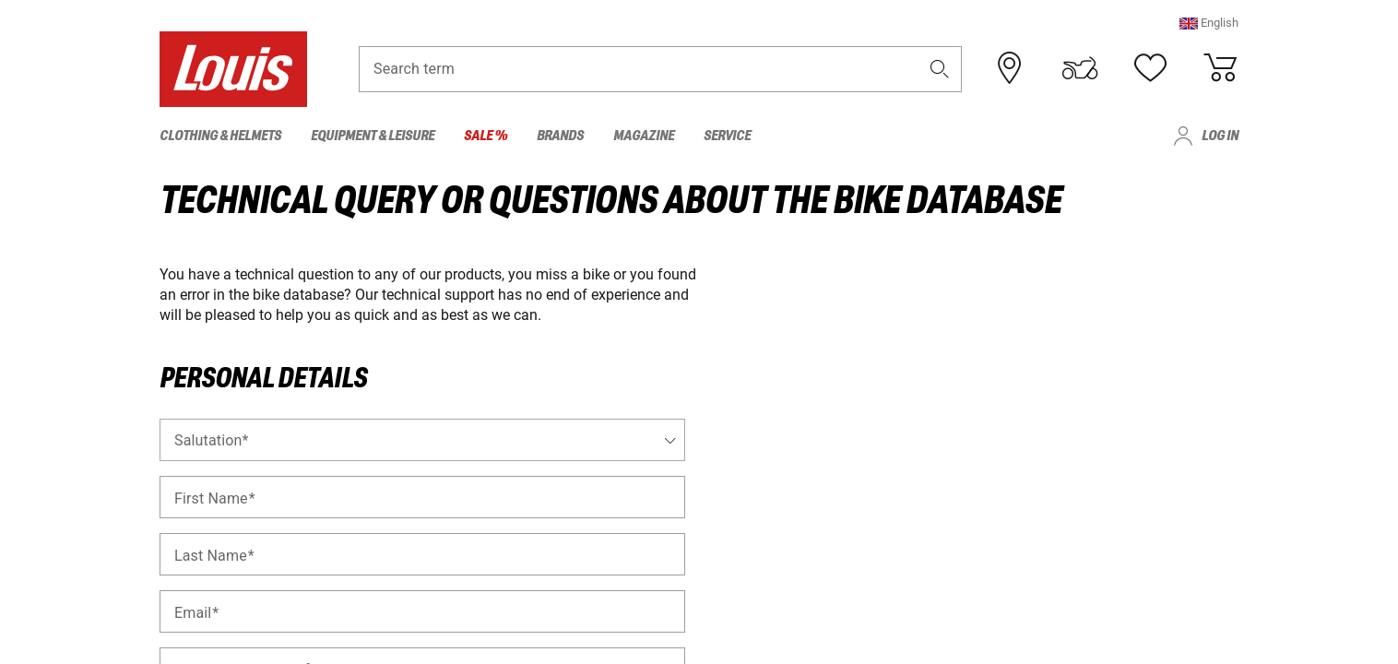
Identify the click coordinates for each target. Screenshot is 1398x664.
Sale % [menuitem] (485, 136)
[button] (1208, 23)
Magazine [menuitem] (643, 136)
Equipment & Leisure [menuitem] (372, 136)
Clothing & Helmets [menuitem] (220, 136)
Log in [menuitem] (1220, 136)
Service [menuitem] (727, 136)
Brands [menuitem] (560, 136)
